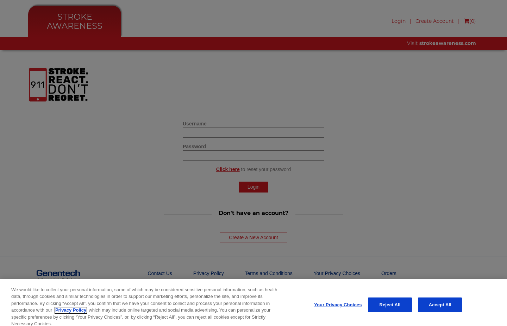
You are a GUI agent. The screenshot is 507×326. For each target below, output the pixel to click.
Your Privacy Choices (338, 307)
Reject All (389, 307)
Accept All (440, 307)
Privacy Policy (70, 313)
